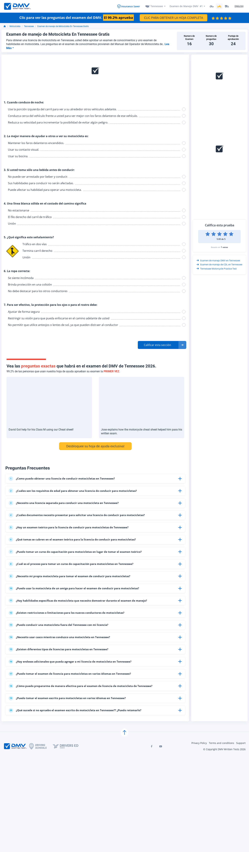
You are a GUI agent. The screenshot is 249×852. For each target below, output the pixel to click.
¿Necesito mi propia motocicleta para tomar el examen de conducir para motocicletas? (73, 584)
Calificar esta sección (157, 345)
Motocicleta (15, 26)
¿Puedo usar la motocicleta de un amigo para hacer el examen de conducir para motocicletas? (78, 597)
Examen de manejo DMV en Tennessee (218, 261)
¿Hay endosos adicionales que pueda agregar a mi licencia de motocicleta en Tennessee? (74, 676)
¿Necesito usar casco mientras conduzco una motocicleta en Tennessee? (63, 650)
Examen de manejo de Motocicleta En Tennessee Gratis (63, 26)
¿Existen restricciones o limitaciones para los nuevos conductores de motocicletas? (70, 624)
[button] (162, 345)
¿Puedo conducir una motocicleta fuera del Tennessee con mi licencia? (62, 637)
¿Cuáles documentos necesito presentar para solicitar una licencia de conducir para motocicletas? (81, 518)
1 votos (224, 247)
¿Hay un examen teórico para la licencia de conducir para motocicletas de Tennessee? (72, 532)
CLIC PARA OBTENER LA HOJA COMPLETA (173, 18)
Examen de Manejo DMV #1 (185, 6)
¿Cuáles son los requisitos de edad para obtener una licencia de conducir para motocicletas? (77, 492)
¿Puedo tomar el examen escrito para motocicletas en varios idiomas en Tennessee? (71, 716)
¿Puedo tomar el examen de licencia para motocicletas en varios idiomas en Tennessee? (74, 689)
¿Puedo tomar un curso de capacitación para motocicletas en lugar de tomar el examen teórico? (79, 558)
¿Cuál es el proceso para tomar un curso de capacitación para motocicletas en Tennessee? (75, 571)
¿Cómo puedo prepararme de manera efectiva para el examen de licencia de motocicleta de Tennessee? (84, 703)
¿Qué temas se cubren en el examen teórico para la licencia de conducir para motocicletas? (76, 545)
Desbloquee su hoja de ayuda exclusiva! (95, 446)
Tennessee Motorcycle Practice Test (216, 269)
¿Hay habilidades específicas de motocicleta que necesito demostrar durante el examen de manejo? (82, 611)
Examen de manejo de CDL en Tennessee (219, 265)
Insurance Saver (130, 6)
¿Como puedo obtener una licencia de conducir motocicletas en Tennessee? (65, 479)
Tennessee (156, 6)
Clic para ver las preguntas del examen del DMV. (76, 18)
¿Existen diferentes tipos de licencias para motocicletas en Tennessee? (61, 663)
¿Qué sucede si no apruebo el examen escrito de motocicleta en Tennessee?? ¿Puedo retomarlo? (79, 729)
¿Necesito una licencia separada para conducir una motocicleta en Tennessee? (67, 505)
